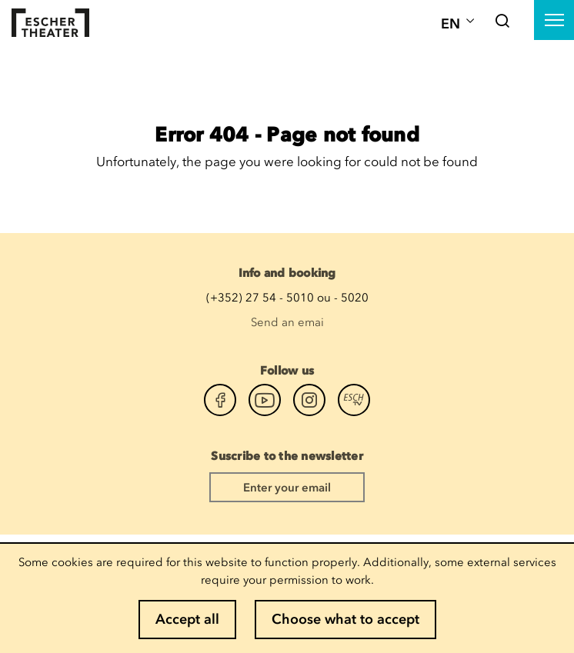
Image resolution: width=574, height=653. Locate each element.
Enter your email (287, 488)
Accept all (187, 619)
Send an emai (287, 322)
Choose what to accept (345, 619)
